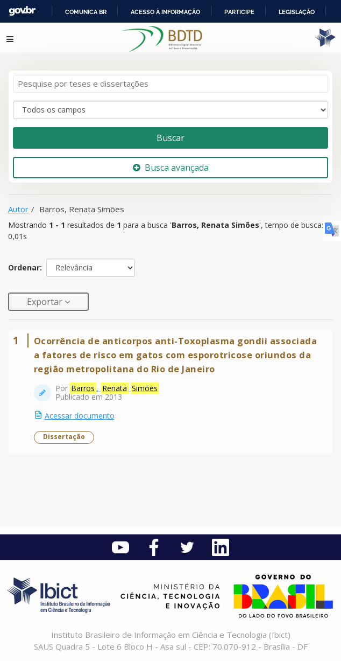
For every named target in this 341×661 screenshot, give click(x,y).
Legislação (297, 12)
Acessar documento (80, 415)
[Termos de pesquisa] (170, 84)
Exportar (46, 302)
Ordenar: (25, 267)
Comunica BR (85, 12)
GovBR (22, 11)
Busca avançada (171, 167)
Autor (18, 209)
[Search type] (170, 110)
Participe (239, 12)
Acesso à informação (165, 12)
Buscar (170, 138)
